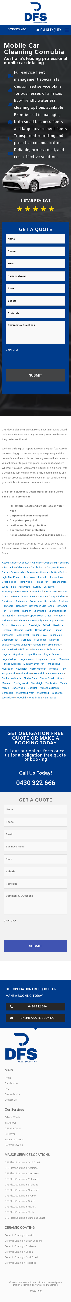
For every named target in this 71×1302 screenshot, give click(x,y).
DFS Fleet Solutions (27, 1282)
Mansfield (37, 591)
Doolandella (17, 572)
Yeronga (49, 620)
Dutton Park (58, 572)
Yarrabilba (50, 697)
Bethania (7, 629)
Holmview (37, 649)
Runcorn (8, 605)
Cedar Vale (55, 634)
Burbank (8, 567)
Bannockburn (18, 625)
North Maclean (38, 668)
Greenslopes (9, 581)
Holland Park (42, 581)
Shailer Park (30, 678)
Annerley (36, 562)
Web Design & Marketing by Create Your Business (37, 1283)
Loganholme (27, 658)
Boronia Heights (23, 629)
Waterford (43, 692)
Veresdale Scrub (49, 687)
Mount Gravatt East (24, 596)
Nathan (42, 596)
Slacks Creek (47, 678)
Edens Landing (21, 644)
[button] (67, 30)
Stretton (15, 610)
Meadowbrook (12, 663)
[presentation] (34, 360)
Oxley (52, 596)
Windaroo (57, 692)
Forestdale (39, 644)
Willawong (7, 620)
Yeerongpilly (35, 620)
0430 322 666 (17, 29)
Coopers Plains (55, 567)
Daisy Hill (54, 639)
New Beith (21, 668)
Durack (44, 572)
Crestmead (40, 639)
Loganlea (42, 658)
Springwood (21, 683)
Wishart (20, 620)
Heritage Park (9, 649)
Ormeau (53, 668)
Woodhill (21, 697)
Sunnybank (40, 610)
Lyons (53, 658)
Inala (13, 586)
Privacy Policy (35, 1291)
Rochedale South (11, 678)
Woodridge (35, 697)
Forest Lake (56, 576)
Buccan (58, 629)
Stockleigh (37, 683)
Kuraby (37, 586)
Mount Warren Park (34, 663)
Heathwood (25, 581)
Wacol (59, 615)
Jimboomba (53, 649)
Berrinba (64, 562)
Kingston (18, 654)
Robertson (36, 601)
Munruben (7, 668)
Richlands (21, 601)
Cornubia (26, 639)
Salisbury (21, 605)
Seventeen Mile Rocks (41, 605)
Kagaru (6, 654)
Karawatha (24, 586)
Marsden (64, 658)
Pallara (62, 596)
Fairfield (42, 576)
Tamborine (51, 683)
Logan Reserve (52, 654)
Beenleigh (34, 625)
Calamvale (22, 567)
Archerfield (50, 562)
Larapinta (49, 586)
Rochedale (50, 601)
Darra (5, 572)
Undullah (32, 687)
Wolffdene (8, 697)
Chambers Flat (10, 639)
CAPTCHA (12, 349)
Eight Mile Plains (11, 576)
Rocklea (63, 601)
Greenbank (54, 644)
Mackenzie (23, 591)
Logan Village (9, 658)
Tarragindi (7, 615)
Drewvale (32, 572)
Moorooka (52, 591)
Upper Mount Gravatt (41, 615)
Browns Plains (43, 629)
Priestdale (39, 673)
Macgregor (8, 591)
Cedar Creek (23, 634)
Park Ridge (24, 673)
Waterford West (25, 692)
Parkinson (7, 601)
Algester (24, 562)
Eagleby (6, 644)
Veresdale (7, 692)
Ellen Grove (29, 576)
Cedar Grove (39, 634)
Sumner (26, 610)
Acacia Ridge (9, 562)
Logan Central (33, 654)
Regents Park (55, 673)
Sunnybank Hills (57, 610)
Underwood (18, 687)
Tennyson (21, 615)
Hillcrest (25, 649)
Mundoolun (54, 663)
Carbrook (7, 634)
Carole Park (37, 567)
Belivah (47, 625)
